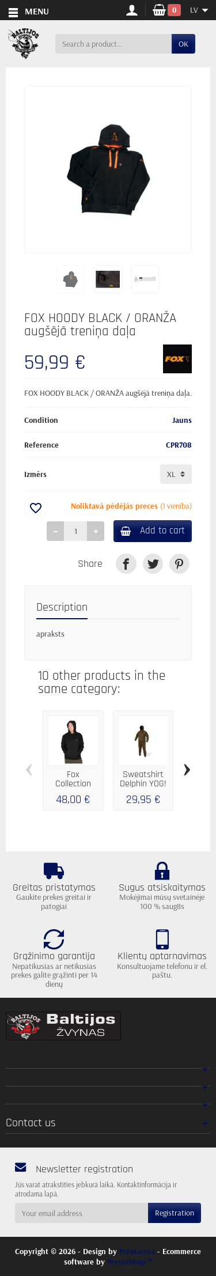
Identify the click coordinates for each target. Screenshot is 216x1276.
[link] (126, 564)
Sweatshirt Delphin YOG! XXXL (143, 783)
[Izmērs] (176, 474)
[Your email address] (81, 1212)
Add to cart (152, 530)
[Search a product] (113, 44)
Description (62, 607)
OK (183, 44)
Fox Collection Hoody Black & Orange (73, 788)
